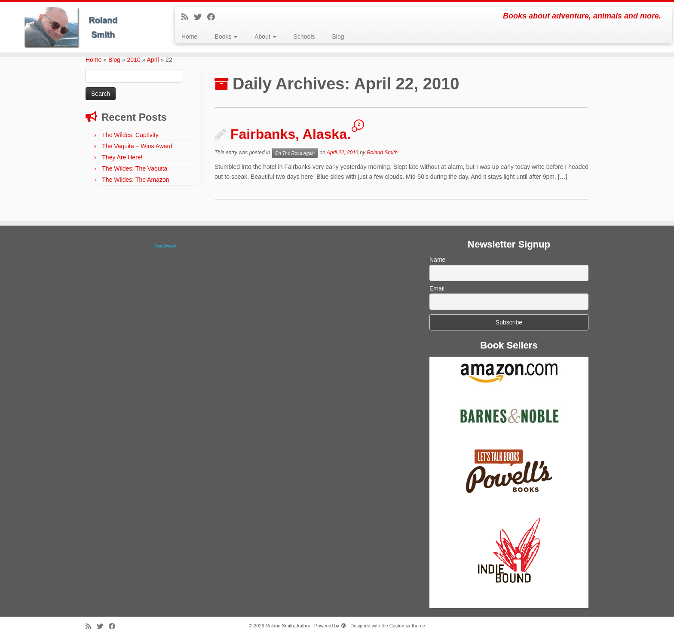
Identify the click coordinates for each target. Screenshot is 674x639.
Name (437, 259)
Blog (338, 36)
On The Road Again (295, 153)
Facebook (165, 245)
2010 (134, 59)
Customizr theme (407, 625)
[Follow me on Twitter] (200, 17)
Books (225, 36)
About (265, 36)
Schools (304, 36)
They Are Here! (122, 157)
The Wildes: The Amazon (135, 179)
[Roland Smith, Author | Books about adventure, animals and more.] (78, 27)
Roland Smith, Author (288, 625)
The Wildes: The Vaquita (134, 168)
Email (436, 288)
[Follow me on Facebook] (214, 17)
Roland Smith (382, 153)
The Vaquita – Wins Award (137, 146)
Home (189, 36)
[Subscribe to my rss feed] (187, 17)
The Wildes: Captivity (130, 134)
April (153, 59)
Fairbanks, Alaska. (290, 134)
